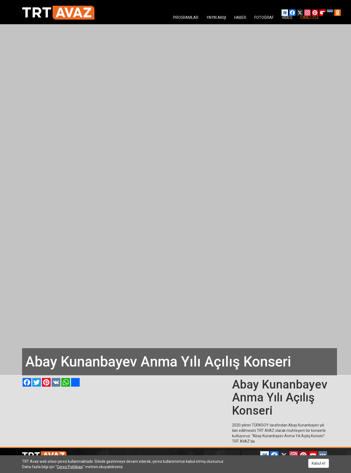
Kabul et (318, 463)
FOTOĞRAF (264, 17)
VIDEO (287, 17)
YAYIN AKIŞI (216, 17)
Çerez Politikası (70, 467)
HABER (240, 17)
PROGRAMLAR (185, 17)
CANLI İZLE (309, 17)
